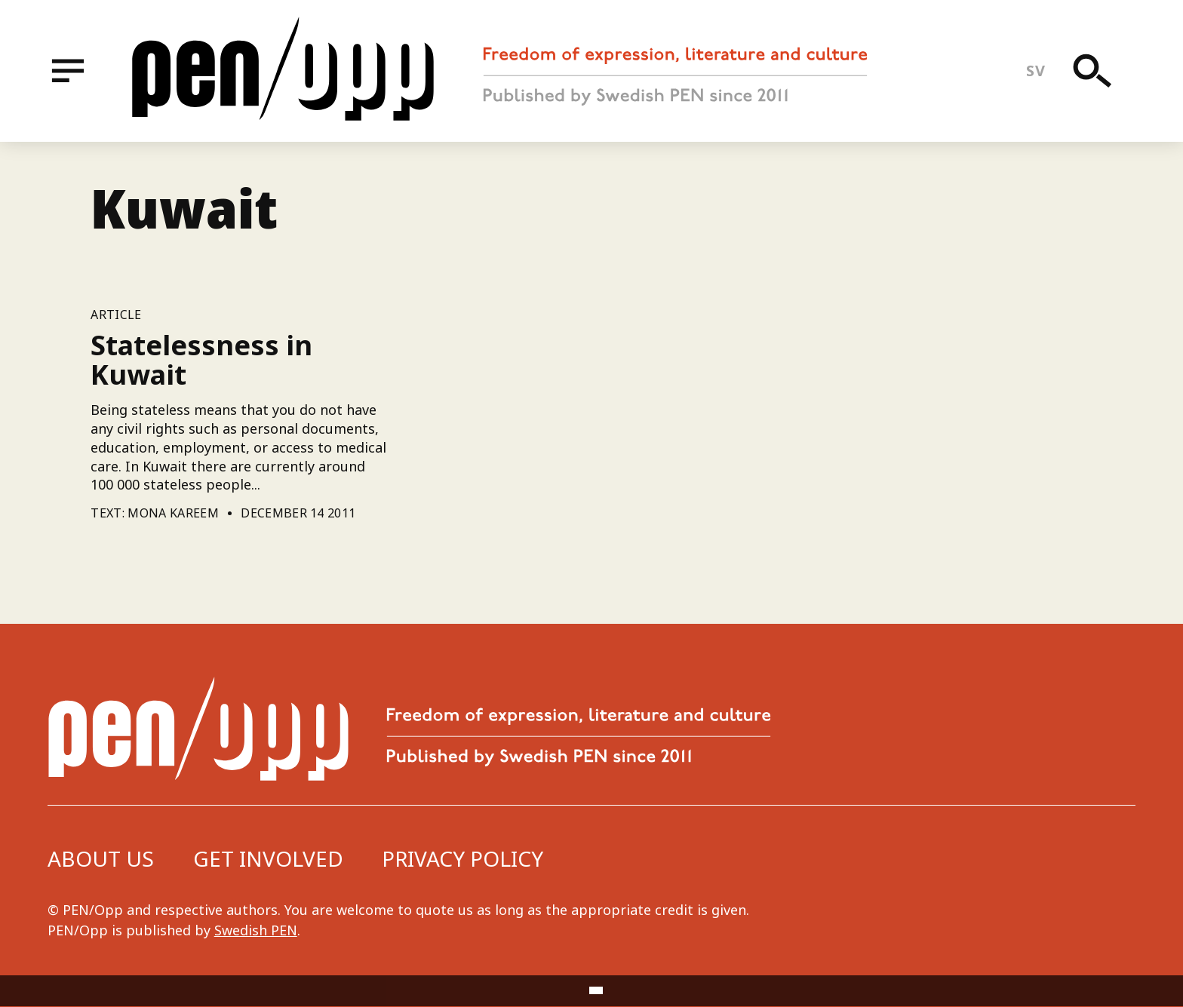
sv (1035, 70)
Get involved (268, 858)
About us (101, 858)
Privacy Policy (462, 858)
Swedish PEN (255, 930)
